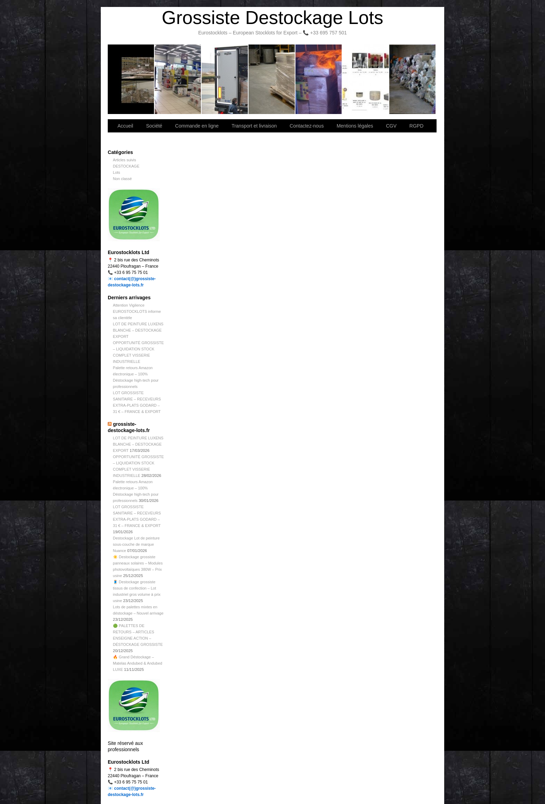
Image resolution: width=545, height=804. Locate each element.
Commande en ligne (197, 126)
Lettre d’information (318, 79)
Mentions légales (354, 126)
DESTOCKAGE (126, 166)
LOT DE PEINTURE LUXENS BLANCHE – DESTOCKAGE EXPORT (138, 330)
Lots (116, 172)
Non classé (122, 179)
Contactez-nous (272, 79)
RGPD (416, 126)
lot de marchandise (365, 79)
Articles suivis (124, 160)
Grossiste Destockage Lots (272, 17)
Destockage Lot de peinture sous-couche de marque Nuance (136, 544)
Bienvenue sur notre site (131, 79)
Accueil (125, 126)
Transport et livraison (225, 79)
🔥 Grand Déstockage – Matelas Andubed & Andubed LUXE (137, 663)
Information (412, 79)
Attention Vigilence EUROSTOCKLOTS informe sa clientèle (137, 311)
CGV (391, 126)
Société (178, 79)
